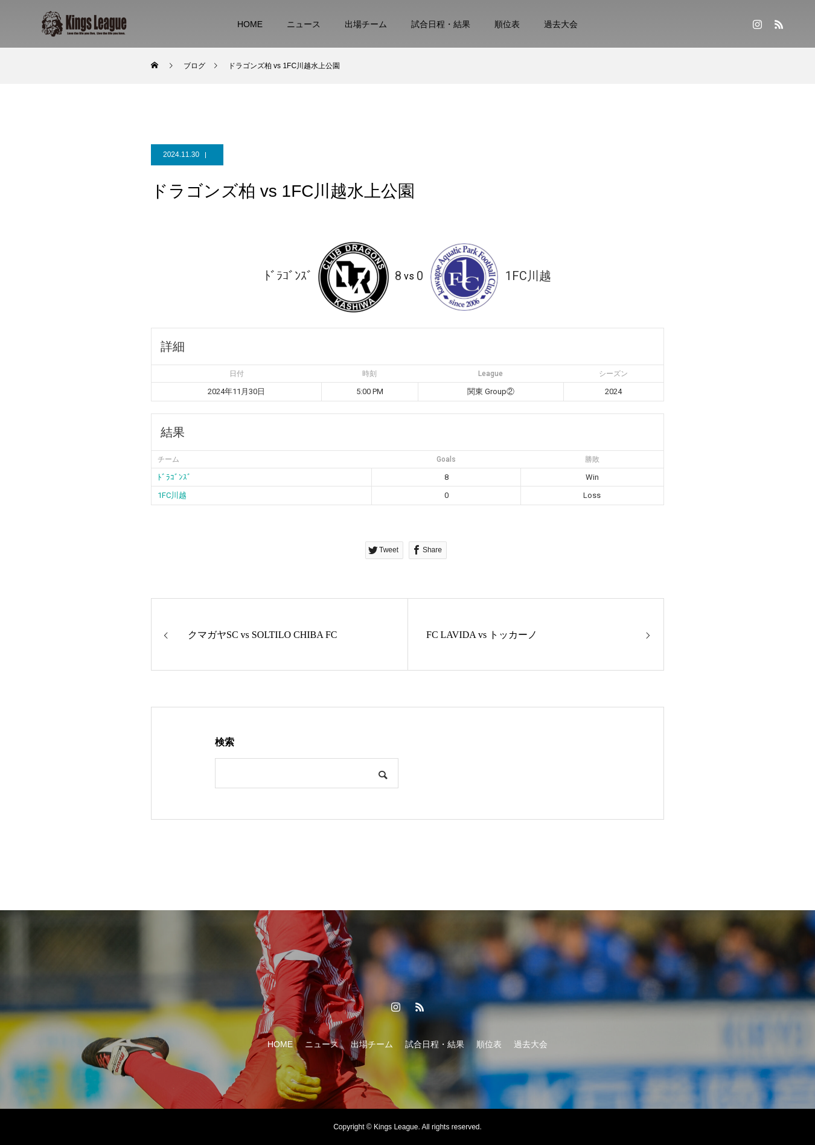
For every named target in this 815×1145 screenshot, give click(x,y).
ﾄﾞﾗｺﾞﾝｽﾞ (174, 477)
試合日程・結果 (440, 24)
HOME (250, 24)
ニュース (304, 24)
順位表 (507, 24)
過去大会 (561, 24)
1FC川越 (172, 495)
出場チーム (366, 24)
